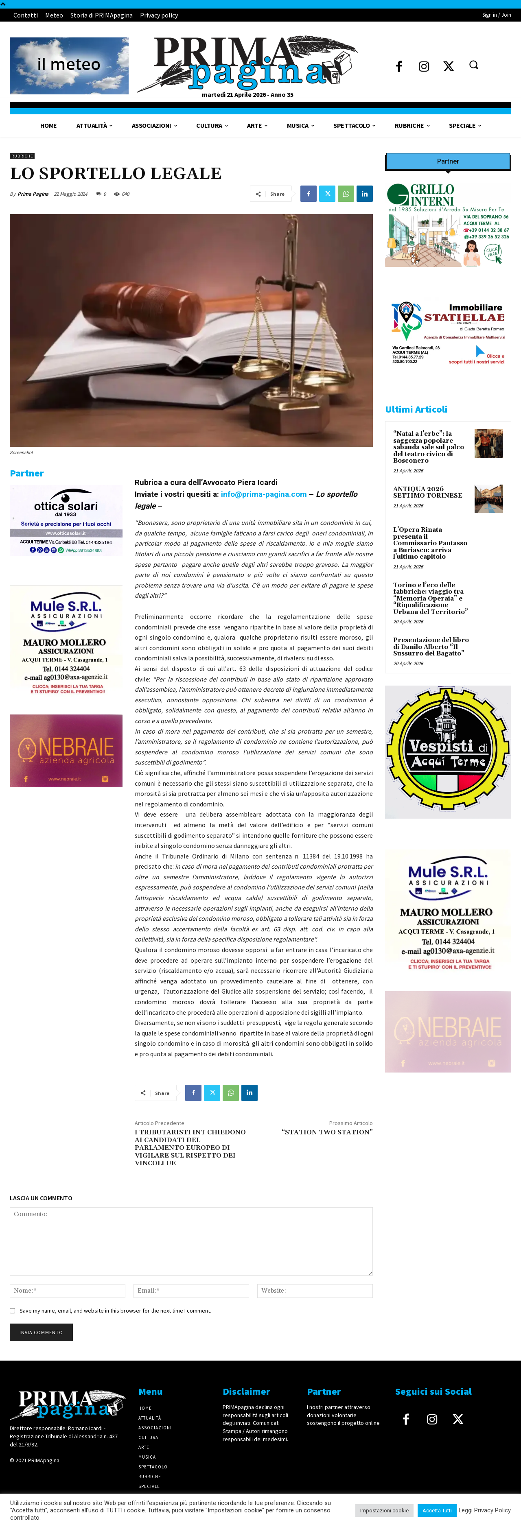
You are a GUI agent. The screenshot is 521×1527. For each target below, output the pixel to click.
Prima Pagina (33, 193)
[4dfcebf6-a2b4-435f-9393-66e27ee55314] (66, 793)
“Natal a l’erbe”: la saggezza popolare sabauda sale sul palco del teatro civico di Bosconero (428, 447)
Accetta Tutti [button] (437, 1510)
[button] (473, 64)
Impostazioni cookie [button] (384, 1510)
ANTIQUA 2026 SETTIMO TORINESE (427, 492)
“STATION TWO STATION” (327, 1132)
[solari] (66, 562)
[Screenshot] (448, 273)
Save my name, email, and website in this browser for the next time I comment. (115, 1310)
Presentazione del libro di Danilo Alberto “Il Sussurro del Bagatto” (431, 647)
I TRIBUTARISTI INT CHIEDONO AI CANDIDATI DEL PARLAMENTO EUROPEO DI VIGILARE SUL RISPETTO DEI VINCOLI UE (190, 1148)
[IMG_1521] (448, 825)
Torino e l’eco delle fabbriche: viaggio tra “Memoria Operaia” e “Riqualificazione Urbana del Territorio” (430, 598)
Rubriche (22, 156)
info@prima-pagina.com (263, 494)
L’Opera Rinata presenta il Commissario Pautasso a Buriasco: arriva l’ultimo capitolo (430, 543)
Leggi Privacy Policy (485, 1510)
